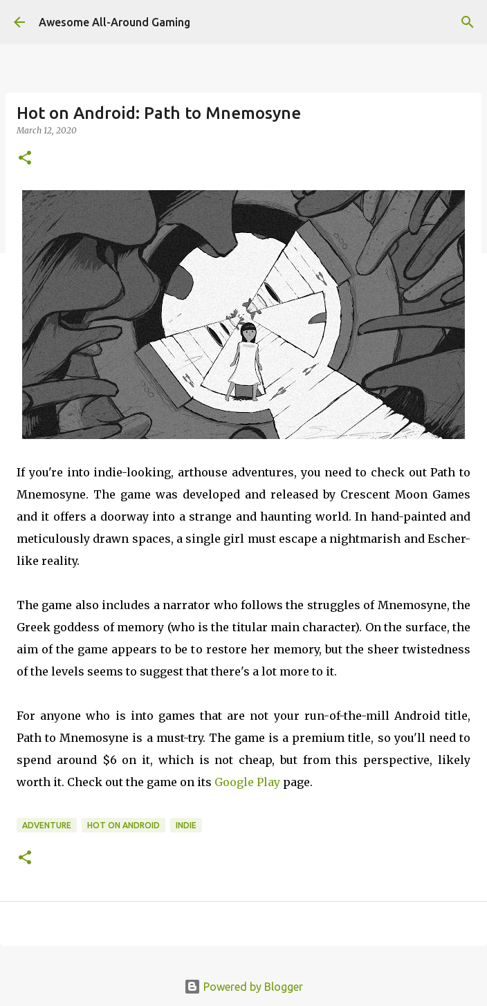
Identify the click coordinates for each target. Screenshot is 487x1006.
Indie (186, 825)
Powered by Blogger (243, 986)
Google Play (247, 782)
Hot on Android (123, 825)
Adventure (46, 825)
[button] (25, 158)
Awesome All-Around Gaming (114, 22)
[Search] (467, 22)
